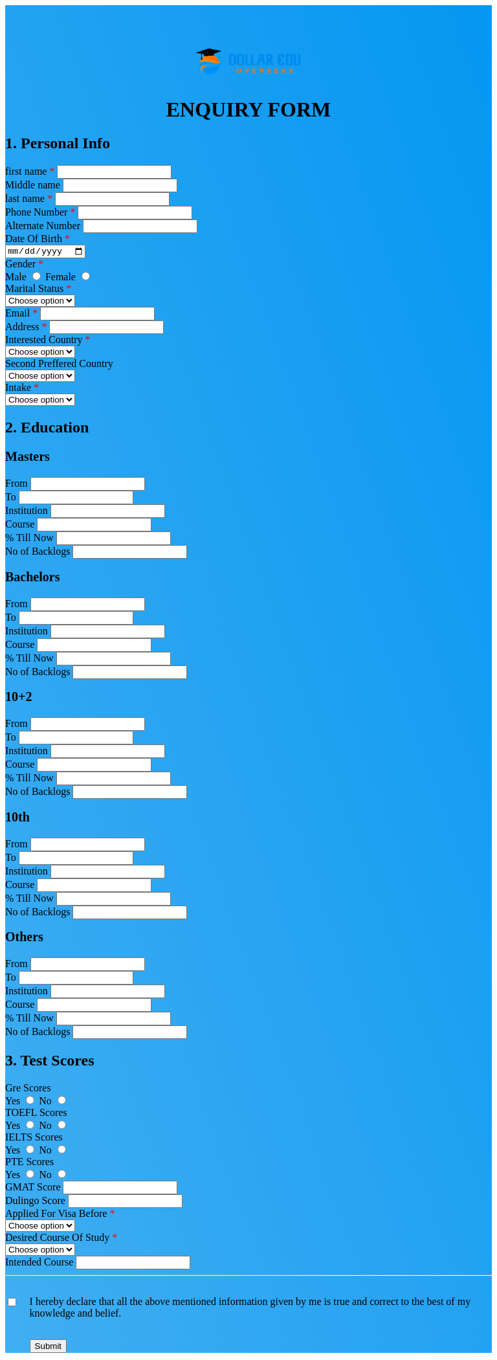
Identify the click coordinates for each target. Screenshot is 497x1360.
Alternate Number (44, 225)
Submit (48, 1348)
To (10, 498)
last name (28, 198)
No (52, 1102)
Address (26, 328)
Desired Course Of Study (61, 1239)
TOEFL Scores (36, 1114)
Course (19, 525)
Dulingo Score (35, 1202)
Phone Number (40, 211)
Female (67, 278)
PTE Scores (29, 1163)
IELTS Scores (34, 1138)
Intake (22, 389)
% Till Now (29, 539)
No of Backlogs (37, 553)
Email (21, 314)
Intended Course (39, 1263)
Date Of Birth (37, 238)
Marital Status (38, 290)
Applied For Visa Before (60, 1215)
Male (25, 278)
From (16, 485)
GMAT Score (32, 1188)
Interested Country (48, 341)
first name (29, 171)
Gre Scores (28, 1089)
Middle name (32, 184)
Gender (24, 265)
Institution (26, 512)
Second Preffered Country (59, 365)
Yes (22, 1102)
